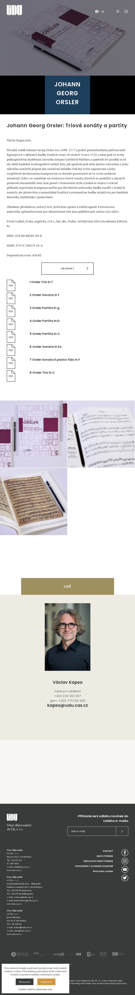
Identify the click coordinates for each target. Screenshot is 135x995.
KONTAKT (108, 851)
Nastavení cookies (103, 871)
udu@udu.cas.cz (21, 867)
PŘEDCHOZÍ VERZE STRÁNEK (98, 861)
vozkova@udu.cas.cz (23, 897)
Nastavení (24, 981)
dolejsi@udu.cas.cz (23, 927)
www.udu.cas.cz (14, 870)
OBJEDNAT (67, 268)
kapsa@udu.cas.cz (67, 705)
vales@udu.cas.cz (22, 930)
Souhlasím (46, 981)
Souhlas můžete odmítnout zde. (35, 989)
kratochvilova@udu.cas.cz (26, 900)
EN (103, 11)
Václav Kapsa (67, 682)
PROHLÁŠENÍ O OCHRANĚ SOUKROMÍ (94, 866)
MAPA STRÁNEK (105, 856)
